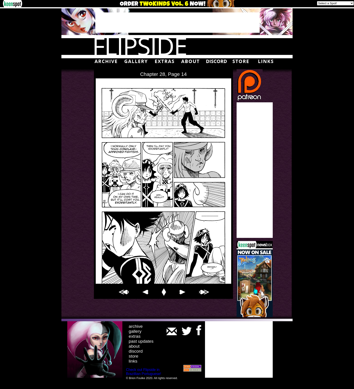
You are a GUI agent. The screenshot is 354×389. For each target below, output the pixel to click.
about (134, 346)
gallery (135, 331)
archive (136, 326)
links (133, 361)
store (133, 356)
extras (134, 336)
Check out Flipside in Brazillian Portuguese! (143, 372)
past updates (141, 341)
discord (136, 351)
